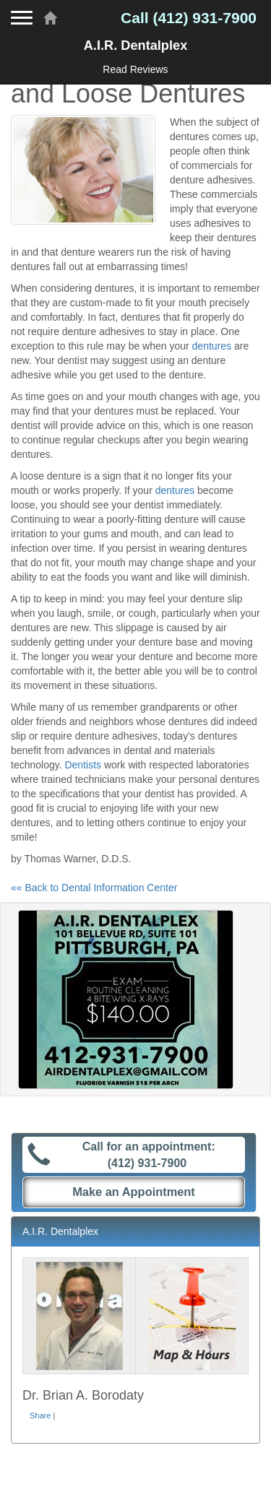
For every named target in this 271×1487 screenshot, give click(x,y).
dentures (211, 346)
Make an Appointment (133, 1191)
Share (40, 1415)
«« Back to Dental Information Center (94, 887)
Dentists (82, 765)
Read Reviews (135, 69)
